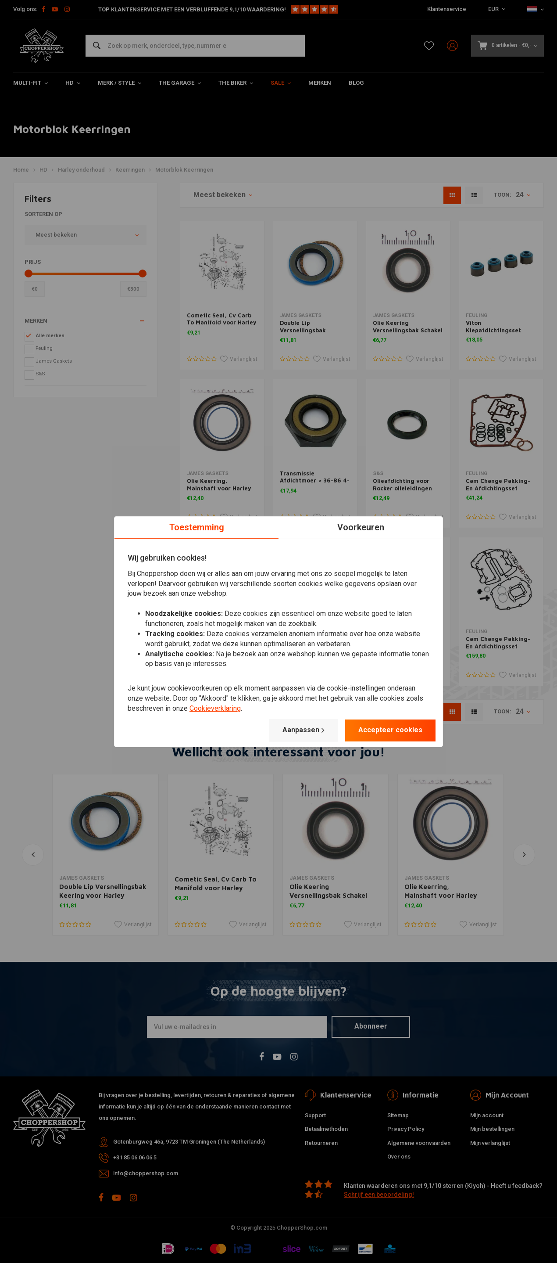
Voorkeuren (360, 527)
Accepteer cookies (390, 730)
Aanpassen (303, 730)
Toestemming (196, 527)
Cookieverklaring (215, 708)
